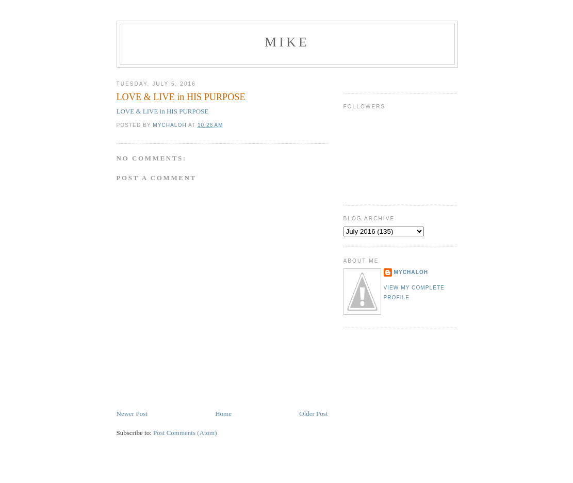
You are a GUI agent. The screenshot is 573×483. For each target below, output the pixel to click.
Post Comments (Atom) (185, 433)
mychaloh (411, 272)
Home (223, 413)
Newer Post (132, 413)
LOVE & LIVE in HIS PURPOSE (163, 111)
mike (287, 42)
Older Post (313, 413)
